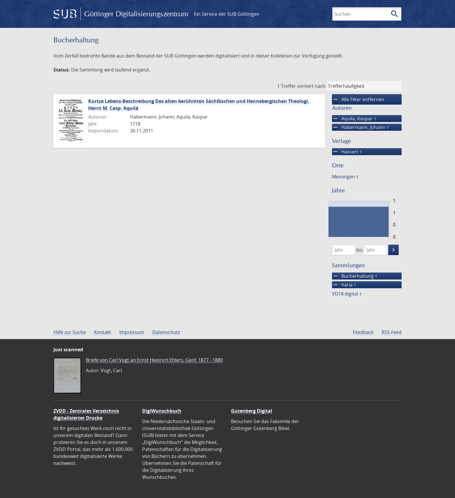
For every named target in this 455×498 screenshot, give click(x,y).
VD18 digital (347, 294)
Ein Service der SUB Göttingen (226, 14)
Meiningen (345, 176)
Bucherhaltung (354, 276)
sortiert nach (311, 86)
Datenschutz (166, 332)
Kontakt (102, 332)
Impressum (131, 332)
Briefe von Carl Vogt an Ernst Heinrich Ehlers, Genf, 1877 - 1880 (154, 360)
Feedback (363, 332)
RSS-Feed (392, 332)
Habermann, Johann (360, 127)
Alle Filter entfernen (358, 99)
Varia (344, 284)
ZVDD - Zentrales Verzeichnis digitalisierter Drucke (86, 414)
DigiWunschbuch (161, 411)
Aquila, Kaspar (354, 118)
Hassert (347, 151)
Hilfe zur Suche (69, 332)
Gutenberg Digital (251, 411)
